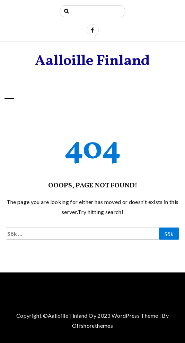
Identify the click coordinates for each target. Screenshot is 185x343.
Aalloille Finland (92, 61)
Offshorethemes (92, 325)
